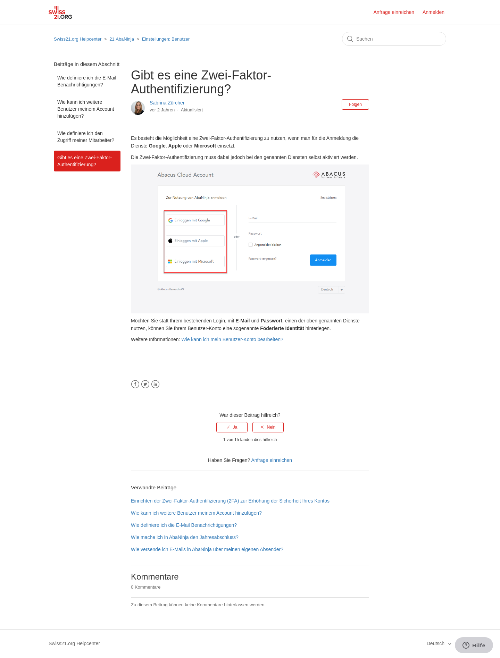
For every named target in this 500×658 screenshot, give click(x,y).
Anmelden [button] (433, 12)
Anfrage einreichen (394, 12)
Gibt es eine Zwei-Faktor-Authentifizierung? (84, 161)
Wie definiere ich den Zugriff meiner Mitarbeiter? (85, 136)
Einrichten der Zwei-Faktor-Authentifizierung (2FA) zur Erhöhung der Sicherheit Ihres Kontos (230, 501)
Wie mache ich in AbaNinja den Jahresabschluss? (185, 537)
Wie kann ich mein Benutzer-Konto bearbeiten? (232, 339)
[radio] (232, 427)
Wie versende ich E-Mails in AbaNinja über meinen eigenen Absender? (207, 549)
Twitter (145, 384)
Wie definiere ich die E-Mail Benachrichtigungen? (86, 81)
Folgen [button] (355, 104)
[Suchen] (394, 39)
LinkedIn (155, 384)
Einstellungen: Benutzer (166, 39)
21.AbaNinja (121, 39)
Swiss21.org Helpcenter (77, 39)
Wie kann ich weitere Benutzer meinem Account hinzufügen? (85, 109)
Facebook (135, 384)
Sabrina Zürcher (167, 103)
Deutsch (436, 643)
